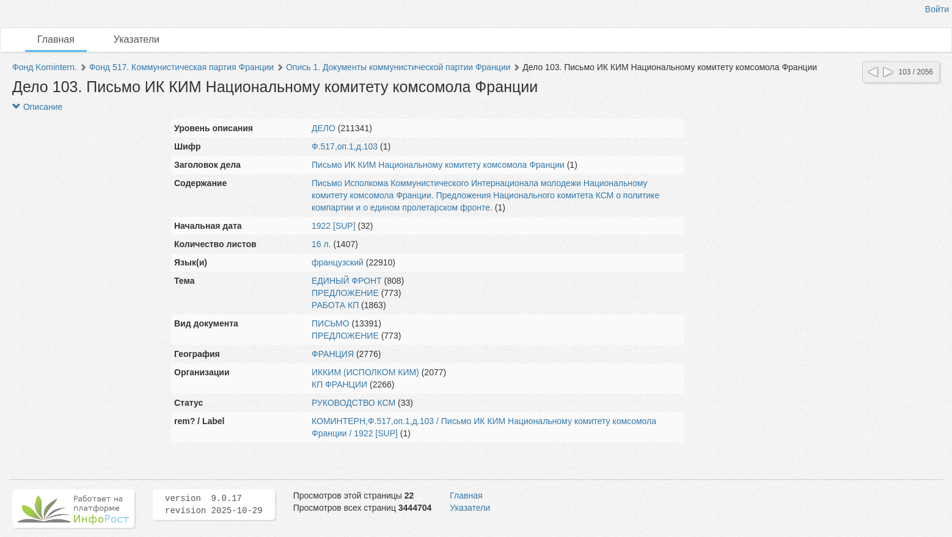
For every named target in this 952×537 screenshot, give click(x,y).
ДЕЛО (323, 128)
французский (338, 262)
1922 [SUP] (334, 226)
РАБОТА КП (335, 305)
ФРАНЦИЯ (333, 354)
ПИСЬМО (331, 323)
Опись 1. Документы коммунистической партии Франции (398, 67)
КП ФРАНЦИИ (339, 384)
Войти (937, 9)
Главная (56, 39)
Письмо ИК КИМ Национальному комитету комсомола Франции (438, 165)
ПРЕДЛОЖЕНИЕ (345, 293)
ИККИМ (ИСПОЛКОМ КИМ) (365, 372)
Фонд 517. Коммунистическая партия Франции (181, 67)
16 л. (321, 244)
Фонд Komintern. (44, 67)
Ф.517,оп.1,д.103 (345, 146)
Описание (37, 107)
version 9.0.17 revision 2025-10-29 (214, 505)
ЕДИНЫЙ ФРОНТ (347, 281)
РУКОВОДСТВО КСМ (353, 403)
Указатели (136, 39)
